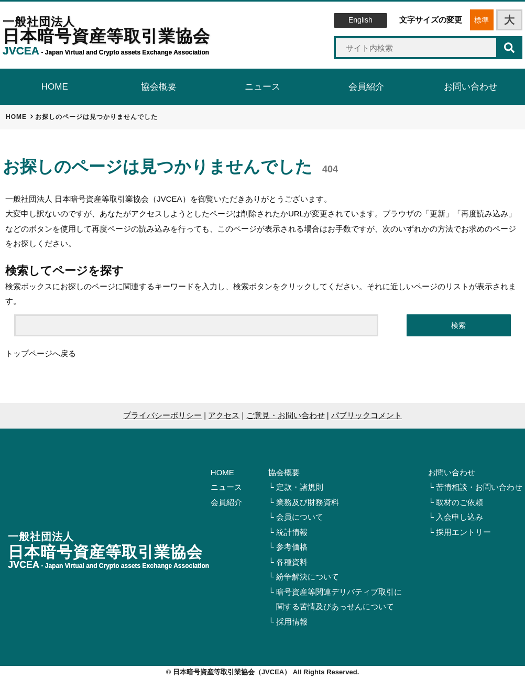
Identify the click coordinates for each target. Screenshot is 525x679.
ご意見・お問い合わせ (285, 415)
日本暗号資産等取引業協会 (106, 36)
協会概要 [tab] (159, 87)
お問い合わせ (451, 472)
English (360, 20)
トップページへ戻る (40, 353)
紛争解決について (307, 576)
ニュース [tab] (262, 87)
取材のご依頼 (459, 502)
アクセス (223, 415)
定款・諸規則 (299, 487)
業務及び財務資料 (307, 502)
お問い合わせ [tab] (470, 87)
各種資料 (292, 561)
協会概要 (284, 472)
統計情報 (292, 532)
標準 (481, 20)
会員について (299, 516)
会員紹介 (226, 502)
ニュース (226, 487)
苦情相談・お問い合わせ (479, 487)
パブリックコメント (366, 415)
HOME (222, 472)
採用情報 (292, 621)
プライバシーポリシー (162, 415)
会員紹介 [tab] (366, 87)
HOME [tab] (54, 87)
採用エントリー (463, 532)
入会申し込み (459, 516)
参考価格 (292, 546)
